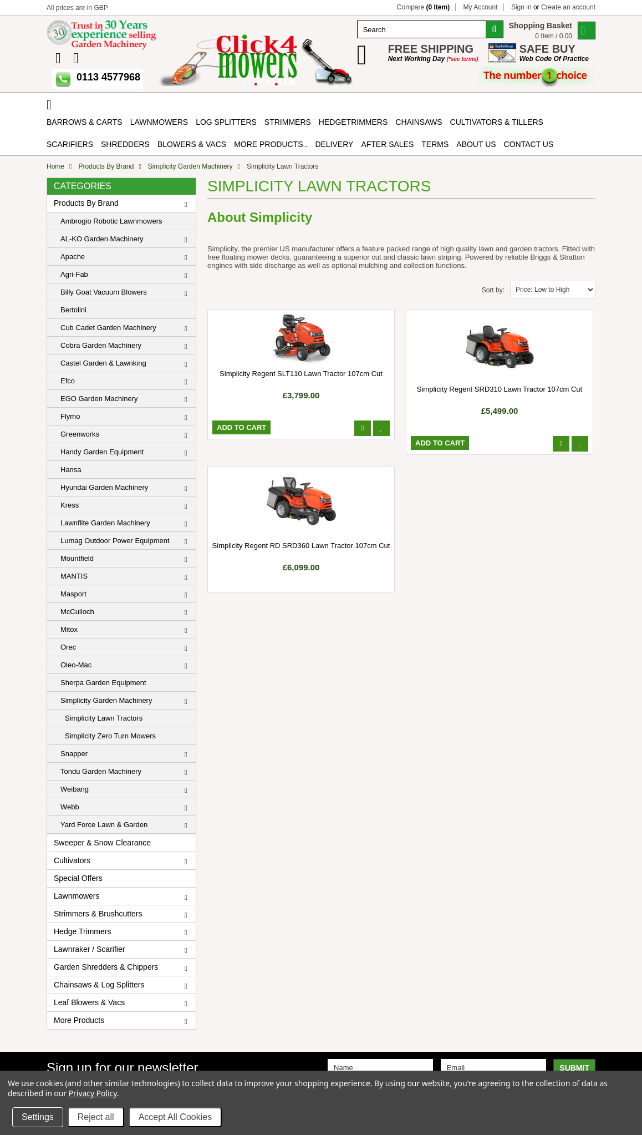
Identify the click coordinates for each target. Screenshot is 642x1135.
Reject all (96, 1117)
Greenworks (79, 434)
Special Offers (78, 878)
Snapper (74, 753)
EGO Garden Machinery (98, 398)
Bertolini (73, 310)
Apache (72, 256)
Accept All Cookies (175, 1117)
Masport (73, 594)
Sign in (521, 7)
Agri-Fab (74, 274)
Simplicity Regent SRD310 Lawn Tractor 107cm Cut (499, 389)
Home (55, 166)
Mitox (69, 629)
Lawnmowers (76, 895)
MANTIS (74, 576)
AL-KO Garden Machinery (102, 239)
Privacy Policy (93, 1093)
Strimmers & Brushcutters (98, 913)
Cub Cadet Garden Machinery (108, 327)
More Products (79, 1020)
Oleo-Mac (75, 665)
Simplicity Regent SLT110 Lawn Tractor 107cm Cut (301, 373)
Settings (38, 1117)
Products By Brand (106, 166)
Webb (69, 807)
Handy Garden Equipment (102, 452)
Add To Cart (241, 427)
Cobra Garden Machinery (100, 345)
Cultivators (72, 860)
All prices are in (77, 8)
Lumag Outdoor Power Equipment (115, 540)
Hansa (70, 469)
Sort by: (493, 290)
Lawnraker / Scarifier (89, 949)
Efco (67, 381)
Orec (68, 647)
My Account (480, 7)
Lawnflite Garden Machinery (105, 523)
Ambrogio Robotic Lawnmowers (111, 221)
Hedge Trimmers (82, 931)
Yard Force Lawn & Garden (103, 824)
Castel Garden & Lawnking (103, 363)
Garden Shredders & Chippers (106, 966)
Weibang (74, 789)
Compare (423, 7)
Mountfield (77, 558)
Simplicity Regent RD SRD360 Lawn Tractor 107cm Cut (301, 545)
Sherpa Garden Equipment (103, 682)
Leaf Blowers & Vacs (89, 1002)
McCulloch (77, 611)
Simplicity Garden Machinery (190, 166)
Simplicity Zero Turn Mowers (110, 736)
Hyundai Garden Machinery (104, 487)
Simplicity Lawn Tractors (103, 718)
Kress (69, 505)
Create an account (568, 7)
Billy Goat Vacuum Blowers (103, 292)
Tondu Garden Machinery (100, 771)
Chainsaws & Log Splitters (99, 984)
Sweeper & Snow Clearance (102, 842)
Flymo (70, 416)
